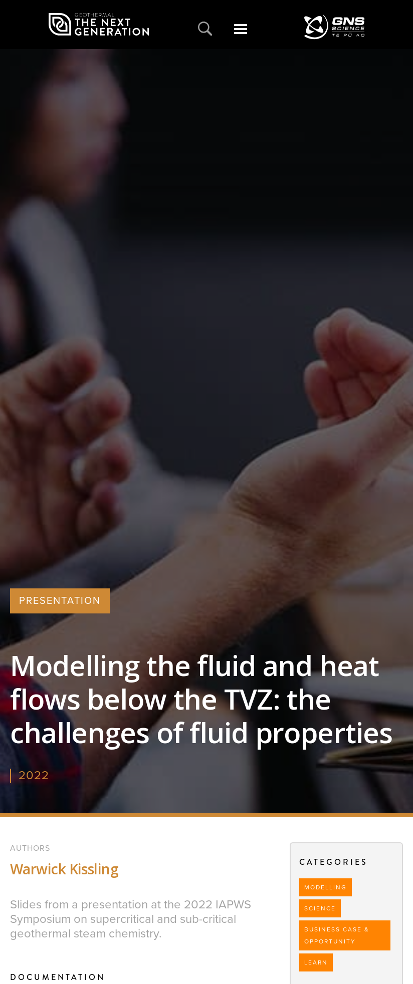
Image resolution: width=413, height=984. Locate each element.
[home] (99, 24)
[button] (240, 34)
